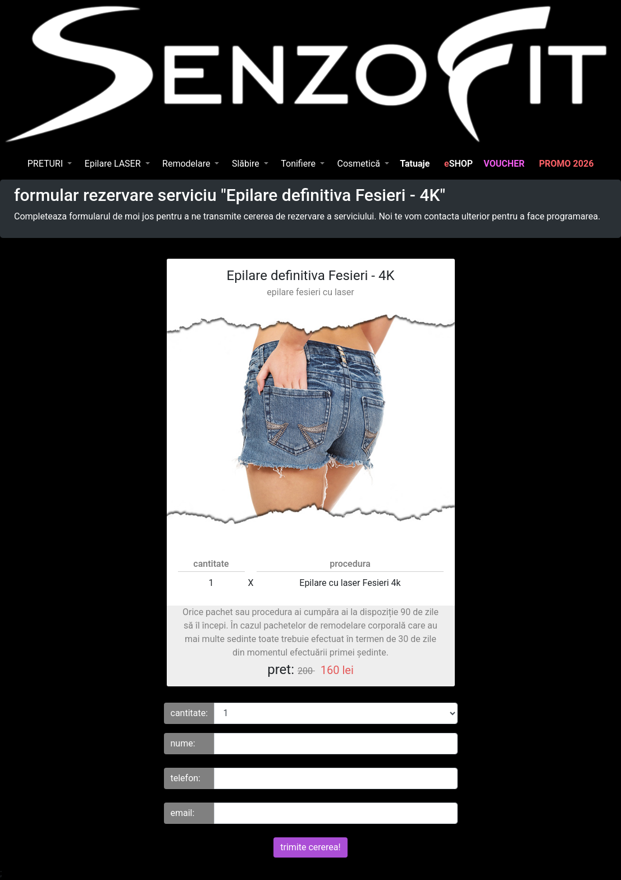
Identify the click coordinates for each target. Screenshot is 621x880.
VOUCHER (507, 163)
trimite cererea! (310, 847)
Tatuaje (419, 163)
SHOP (458, 163)
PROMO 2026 (569, 163)
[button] (49, 164)
